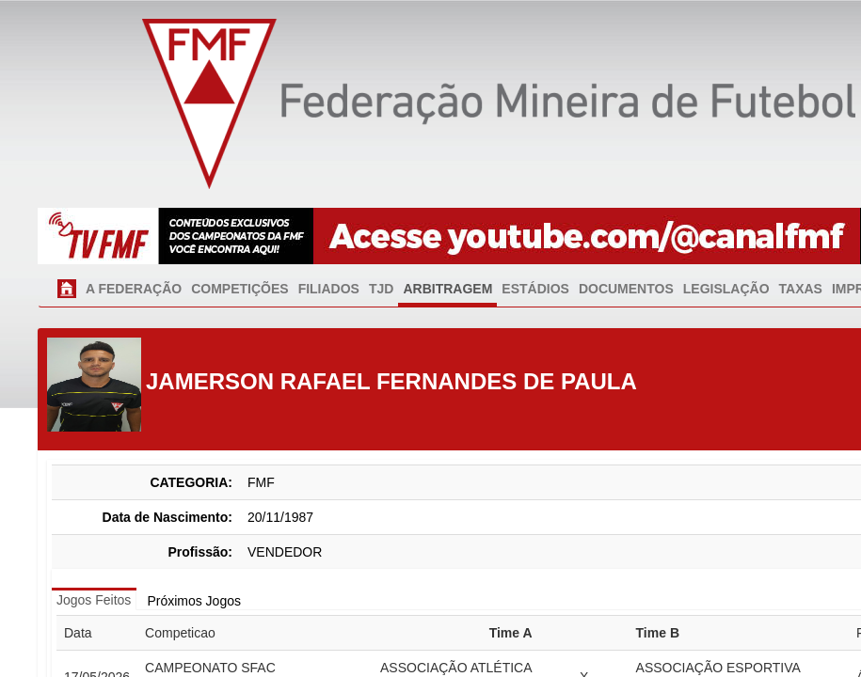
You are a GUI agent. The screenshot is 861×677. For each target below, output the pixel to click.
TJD (381, 288)
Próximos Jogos (194, 600)
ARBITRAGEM (447, 288)
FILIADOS (328, 288)
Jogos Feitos (93, 599)
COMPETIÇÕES (239, 288)
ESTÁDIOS (535, 288)
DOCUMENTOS (626, 288)
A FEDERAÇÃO (134, 288)
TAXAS (800, 288)
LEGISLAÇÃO (726, 288)
